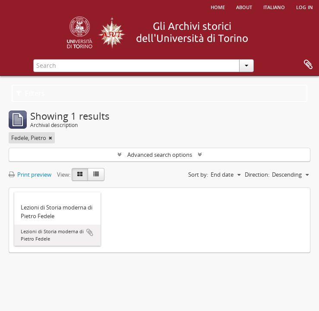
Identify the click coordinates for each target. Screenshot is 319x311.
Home (218, 6)
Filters (30, 93)
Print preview (30, 174)
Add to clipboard (89, 232)
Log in (304, 6)
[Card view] (80, 174)
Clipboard (308, 65)
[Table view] (96, 174)
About (244, 6)
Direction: (257, 174)
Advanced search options (159, 155)
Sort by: (198, 174)
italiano (274, 6)
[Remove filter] (50, 137)
